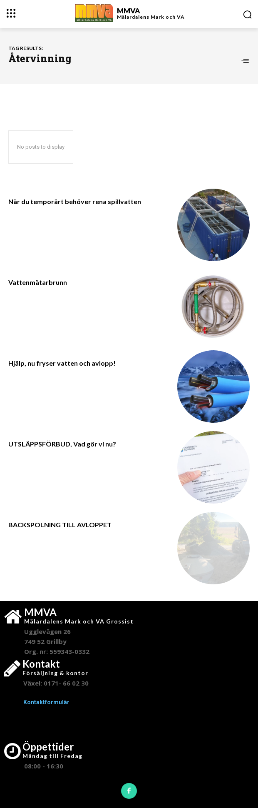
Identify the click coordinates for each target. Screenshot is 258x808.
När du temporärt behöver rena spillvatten (74, 201)
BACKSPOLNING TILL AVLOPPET (60, 525)
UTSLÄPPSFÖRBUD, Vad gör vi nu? (62, 444)
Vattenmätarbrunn (37, 282)
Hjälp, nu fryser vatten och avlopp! (62, 363)
